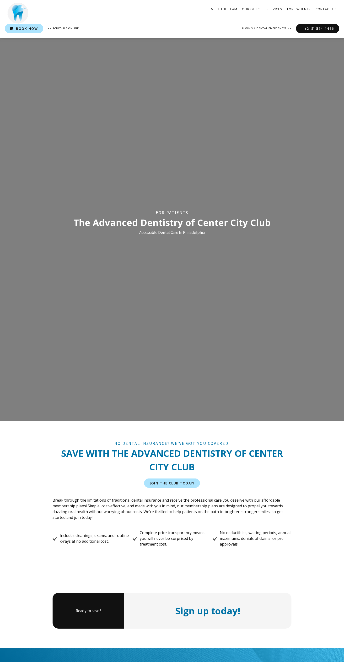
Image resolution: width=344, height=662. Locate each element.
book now (24, 28)
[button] (274, 9)
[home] (18, 13)
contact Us (326, 9)
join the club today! (172, 483)
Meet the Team (224, 9)
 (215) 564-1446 (317, 28)
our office (252, 9)
